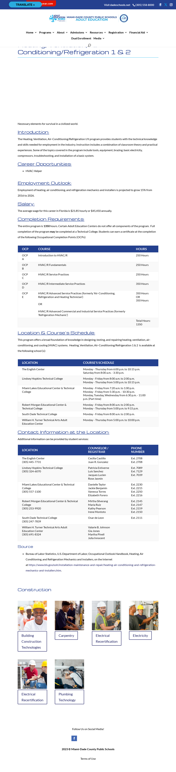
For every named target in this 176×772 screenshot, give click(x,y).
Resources (96, 32)
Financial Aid (137, 32)
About (61, 32)
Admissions (77, 32)
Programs (45, 32)
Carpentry (66, 635)
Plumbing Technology (67, 697)
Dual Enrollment (81, 38)
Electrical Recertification (107, 638)
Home (29, 32)
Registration (116, 32)
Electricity (140, 635)
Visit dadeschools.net (117, 4)
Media (97, 38)
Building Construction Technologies (31, 641)
